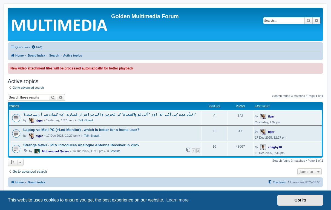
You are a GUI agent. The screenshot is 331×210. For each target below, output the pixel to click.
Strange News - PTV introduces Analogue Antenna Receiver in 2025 (81, 145)
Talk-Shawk (86, 120)
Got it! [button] (300, 200)
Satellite (115, 151)
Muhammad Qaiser (55, 151)
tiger (39, 120)
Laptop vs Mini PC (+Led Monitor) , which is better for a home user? (81, 130)
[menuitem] (36, 47)
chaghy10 (275, 147)
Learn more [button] (177, 200)
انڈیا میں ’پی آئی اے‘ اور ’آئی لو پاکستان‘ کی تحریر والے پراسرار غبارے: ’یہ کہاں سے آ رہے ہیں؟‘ (109, 114)
